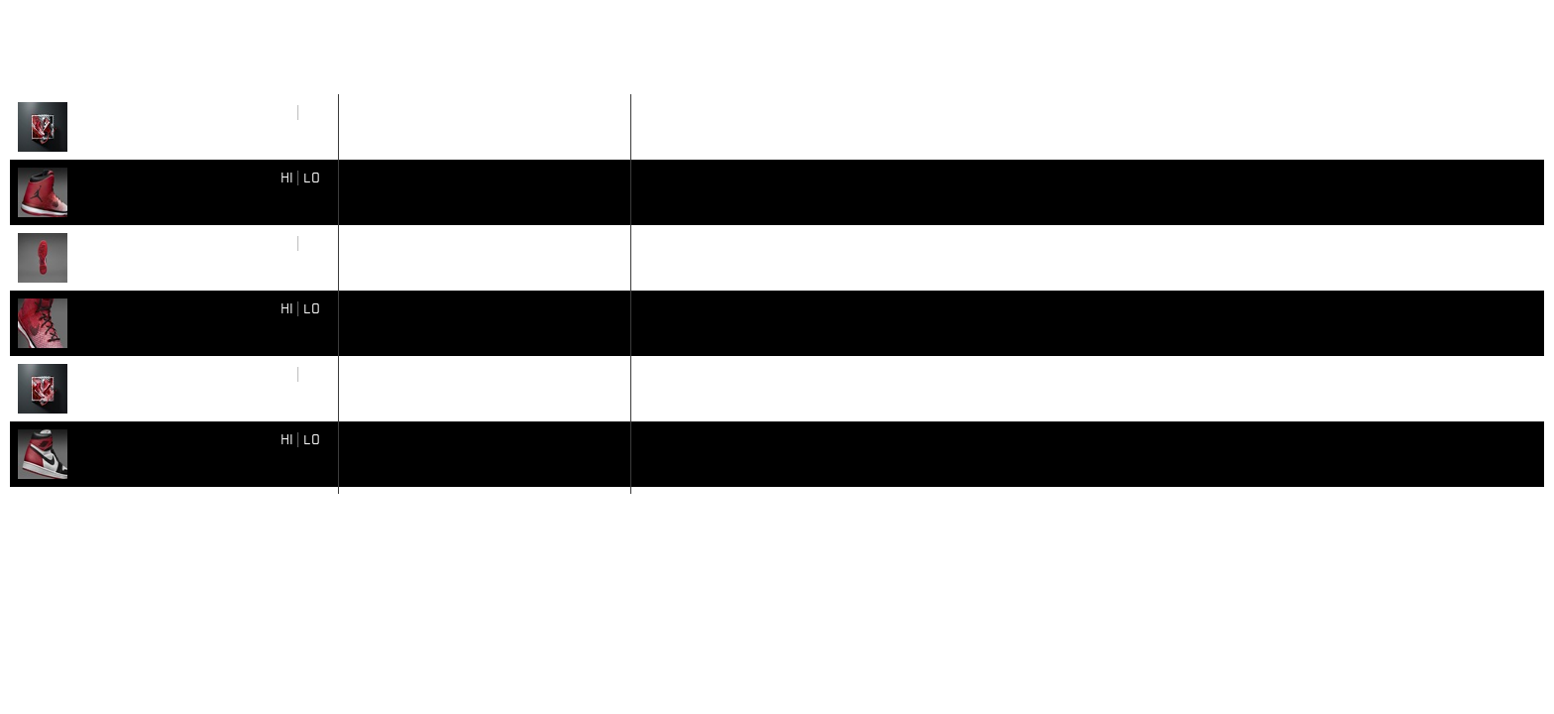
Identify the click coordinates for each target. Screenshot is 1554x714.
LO (311, 111)
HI (286, 111)
